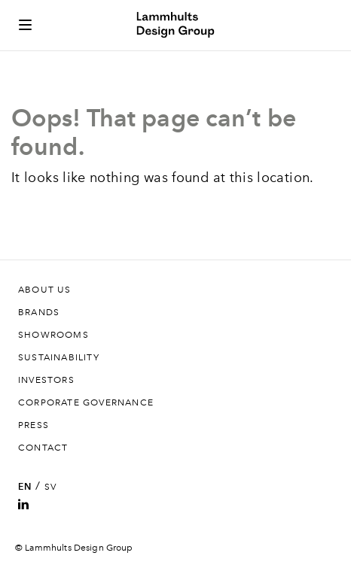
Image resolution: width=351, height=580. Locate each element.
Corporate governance (86, 402)
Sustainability (58, 357)
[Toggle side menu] (25, 25)
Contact (43, 447)
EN (25, 486)
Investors (46, 380)
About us (45, 289)
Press (33, 425)
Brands (39, 312)
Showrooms (53, 334)
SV (50, 486)
